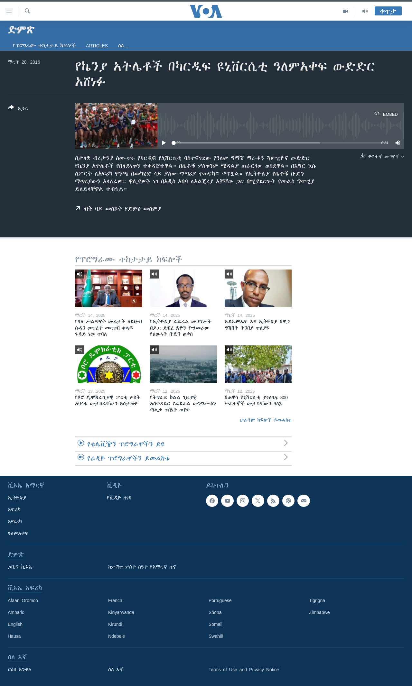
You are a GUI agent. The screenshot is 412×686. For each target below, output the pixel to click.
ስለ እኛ (115, 669)
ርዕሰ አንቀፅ (19, 669)
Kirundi (115, 624)
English (15, 624)
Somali (215, 624)
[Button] (18, 109)
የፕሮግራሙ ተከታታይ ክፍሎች (44, 46)
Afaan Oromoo (23, 600)
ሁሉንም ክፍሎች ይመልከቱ (266, 420)
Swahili (216, 636)
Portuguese (220, 600)
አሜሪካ (15, 522)
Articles (97, 46)
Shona (215, 612)
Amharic (16, 612)
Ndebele (116, 636)
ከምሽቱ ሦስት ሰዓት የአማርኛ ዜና (142, 567)
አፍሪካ (14, 510)
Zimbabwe (319, 612)
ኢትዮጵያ (17, 498)
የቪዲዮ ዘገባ (119, 498)
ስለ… (123, 46)
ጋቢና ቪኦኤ (20, 567)
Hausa (14, 636)
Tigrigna (317, 600)
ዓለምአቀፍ (18, 533)
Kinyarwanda (121, 612)
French (115, 600)
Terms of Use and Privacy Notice (244, 669)
